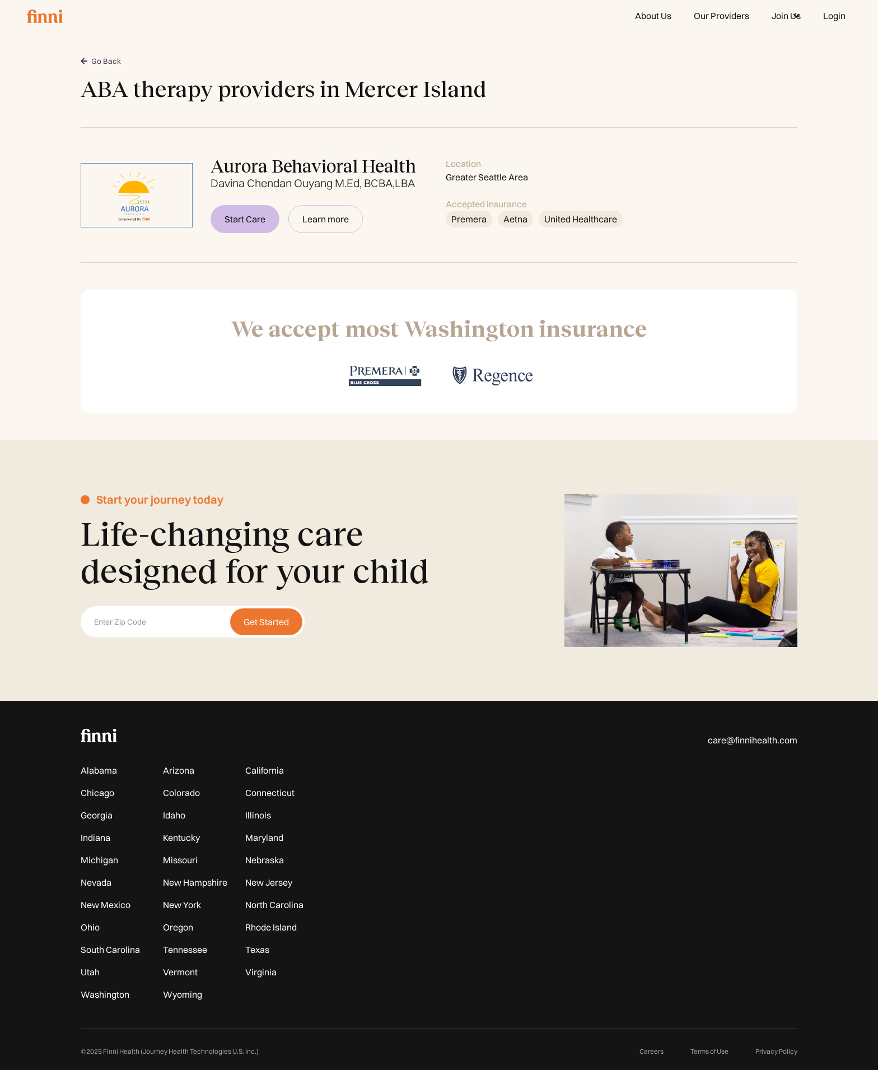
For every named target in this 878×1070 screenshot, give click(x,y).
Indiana (95, 837)
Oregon (178, 927)
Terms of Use (709, 1051)
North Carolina (274, 904)
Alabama (99, 770)
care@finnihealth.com (752, 740)
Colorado (181, 792)
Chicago (97, 792)
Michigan (99, 860)
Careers (651, 1051)
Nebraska (264, 860)
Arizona (178, 770)
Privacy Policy (776, 1051)
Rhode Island (271, 927)
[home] (45, 15)
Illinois (258, 815)
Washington (105, 994)
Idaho (174, 815)
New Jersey (268, 882)
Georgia (97, 815)
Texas (257, 949)
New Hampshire (195, 882)
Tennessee (185, 949)
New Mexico (105, 904)
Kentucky (181, 837)
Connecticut (270, 792)
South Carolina (110, 949)
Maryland (264, 837)
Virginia (261, 972)
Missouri (180, 860)
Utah (90, 972)
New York (182, 904)
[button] (786, 15)
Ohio (90, 927)
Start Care (245, 219)
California (264, 770)
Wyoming (182, 994)
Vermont (180, 972)
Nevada (96, 882)
